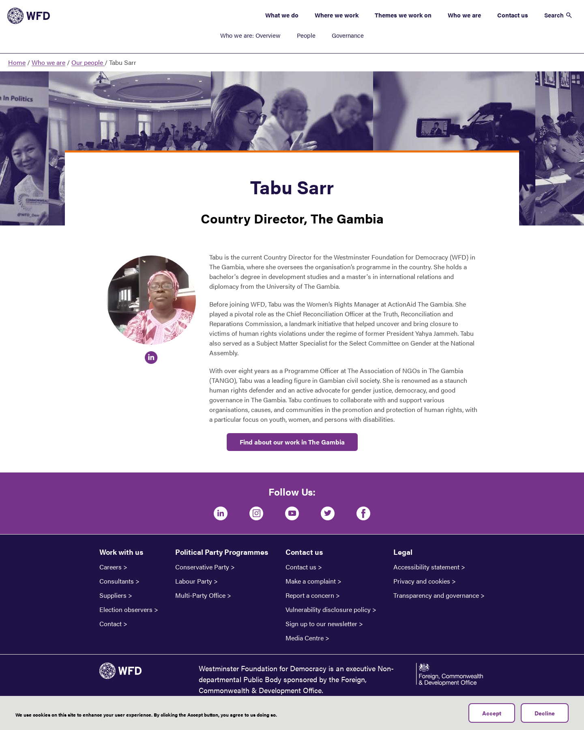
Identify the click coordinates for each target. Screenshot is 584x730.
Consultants (116, 581)
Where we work (337, 15)
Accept (491, 713)
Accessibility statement (426, 567)
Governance (348, 35)
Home (17, 62)
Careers (110, 567)
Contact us (512, 15)
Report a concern (310, 595)
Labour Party (193, 581)
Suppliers (113, 595)
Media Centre (305, 638)
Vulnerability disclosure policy (328, 609)
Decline (545, 713)
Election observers (125, 609)
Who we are (464, 15)
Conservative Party (202, 567)
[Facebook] (363, 513)
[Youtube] (292, 513)
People (306, 35)
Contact (110, 624)
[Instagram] (256, 513)
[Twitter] (328, 513)
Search (554, 15)
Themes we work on (403, 15)
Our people (88, 62)
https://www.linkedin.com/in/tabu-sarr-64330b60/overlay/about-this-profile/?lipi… (151, 357)
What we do (281, 15)
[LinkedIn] (221, 513)
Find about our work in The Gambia (292, 442)
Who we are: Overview (250, 35)
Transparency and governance (436, 595)
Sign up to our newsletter (321, 624)
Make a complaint (311, 581)
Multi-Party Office (200, 595)
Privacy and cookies (421, 581)
